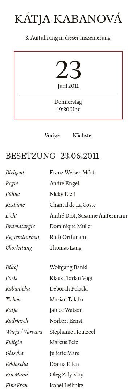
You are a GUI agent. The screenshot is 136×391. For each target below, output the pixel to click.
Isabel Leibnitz (66, 385)
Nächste (83, 136)
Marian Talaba (66, 299)
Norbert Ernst (66, 321)
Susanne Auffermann (102, 216)
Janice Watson (66, 310)
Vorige (51, 136)
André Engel (64, 183)
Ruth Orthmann (69, 237)
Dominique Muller (71, 226)
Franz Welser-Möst (72, 173)
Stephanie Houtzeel (72, 332)
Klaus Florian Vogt (71, 278)
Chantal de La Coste (73, 205)
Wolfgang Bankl (68, 267)
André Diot (62, 216)
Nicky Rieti (62, 194)
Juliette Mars (64, 353)
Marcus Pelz (64, 342)
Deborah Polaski (69, 289)
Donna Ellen (64, 364)
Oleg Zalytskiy (66, 375)
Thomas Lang (66, 248)
